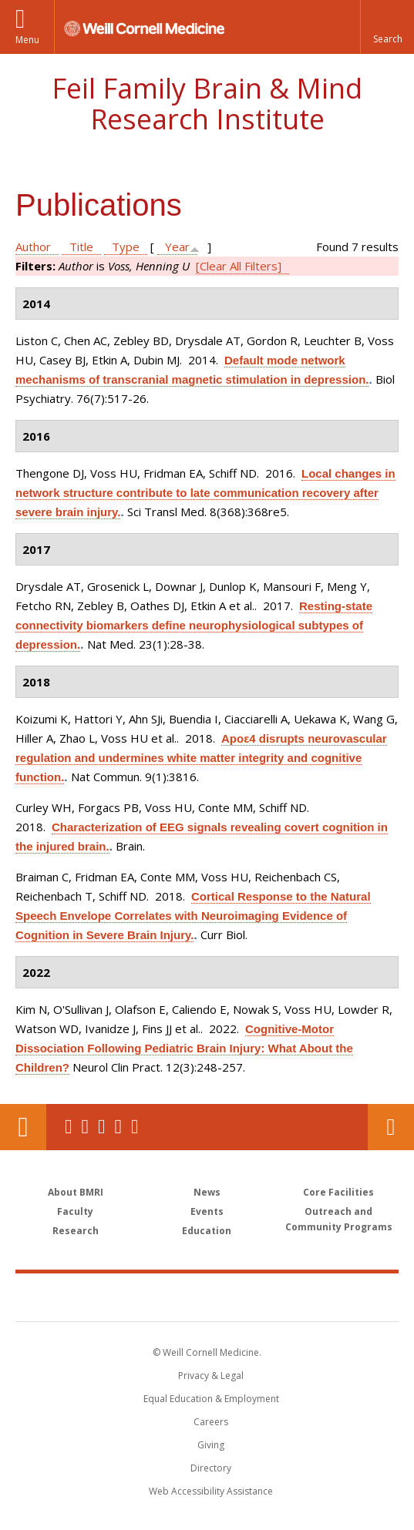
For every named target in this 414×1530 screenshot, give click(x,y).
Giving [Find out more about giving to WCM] (210, 1444)
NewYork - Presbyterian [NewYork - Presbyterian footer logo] (304, 1296)
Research (75, 1230)
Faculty (75, 1211)
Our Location (23, 1127)
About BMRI (75, 1192)
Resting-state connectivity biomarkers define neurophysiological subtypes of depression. (193, 625)
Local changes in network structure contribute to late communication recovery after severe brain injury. (205, 492)
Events (207, 1211)
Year (177, 246)
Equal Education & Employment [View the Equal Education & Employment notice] (211, 1398)
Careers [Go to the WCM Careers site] (211, 1421)
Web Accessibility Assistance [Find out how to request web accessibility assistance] (211, 1491)
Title (81, 246)
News (207, 1192)
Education (206, 1230)
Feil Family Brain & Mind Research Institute (207, 103)
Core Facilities (338, 1192)
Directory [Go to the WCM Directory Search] (210, 1468)
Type (126, 246)
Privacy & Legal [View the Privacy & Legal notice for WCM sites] (211, 1375)
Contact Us (391, 1127)
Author (33, 246)
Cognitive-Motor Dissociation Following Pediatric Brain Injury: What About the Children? (184, 1048)
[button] (387, 27)
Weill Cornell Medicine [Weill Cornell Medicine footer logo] (125, 1296)
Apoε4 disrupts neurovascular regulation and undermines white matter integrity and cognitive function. (201, 757)
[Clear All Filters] (238, 265)
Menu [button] (27, 39)
